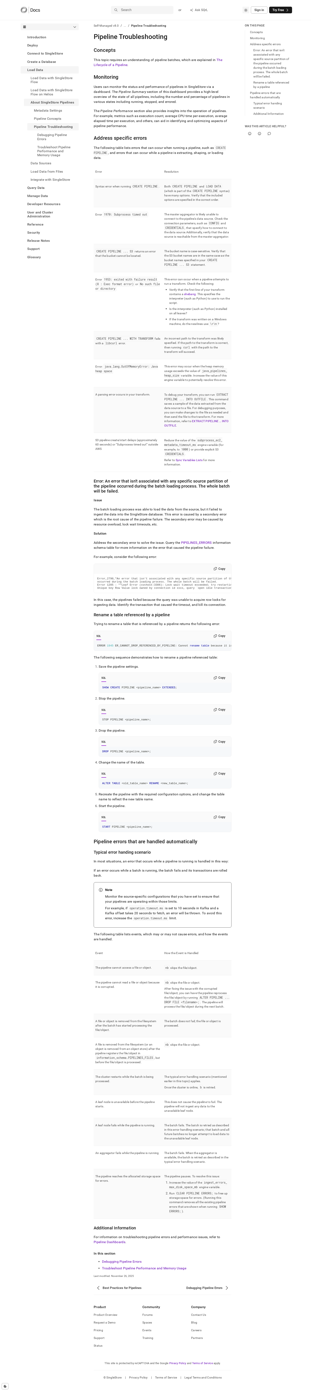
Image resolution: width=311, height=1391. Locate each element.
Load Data (35, 70)
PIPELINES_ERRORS (196, 543)
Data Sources (41, 163)
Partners (197, 1344)
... (125, 25)
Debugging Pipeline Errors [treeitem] (52, 137)
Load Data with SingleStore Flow (51, 80)
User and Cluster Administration (40, 214)
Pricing (98, 1336)
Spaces (147, 1328)
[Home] (30, 10)
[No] (259, 133)
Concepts (256, 32)
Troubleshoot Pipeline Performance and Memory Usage (144, 1274)
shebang (190, 294)
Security (33, 233)
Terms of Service (202, 1369)
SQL (98, 638)
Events (147, 1336)
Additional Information (268, 113)
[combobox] (246, 10)
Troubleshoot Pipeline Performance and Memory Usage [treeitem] (54, 151)
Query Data (36, 188)
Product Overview (105, 1321)
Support (33, 249)
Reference (35, 224)
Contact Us (198, 1321)
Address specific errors (265, 44)
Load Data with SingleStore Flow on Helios (51, 92)
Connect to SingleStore (45, 53)
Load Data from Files (47, 171)
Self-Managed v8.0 (106, 25)
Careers (196, 1336)
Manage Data (37, 196)
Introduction (36, 37)
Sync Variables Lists (189, 460)
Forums (147, 1321)
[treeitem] (50, 37)
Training (147, 1344)
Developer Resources (43, 204)
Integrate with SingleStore (50, 180)
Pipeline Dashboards (109, 1248)
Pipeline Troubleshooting (53, 127)
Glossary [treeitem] (34, 257)
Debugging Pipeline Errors (122, 1268)
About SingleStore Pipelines (52, 102)
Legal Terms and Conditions (203, 1383)
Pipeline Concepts (47, 119)
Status (98, 1352)
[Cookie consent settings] (5, 1386)
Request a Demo (105, 1328)
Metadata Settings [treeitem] (48, 110)
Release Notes (38, 241)
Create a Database (41, 62)
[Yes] (250, 133)
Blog (194, 1328)
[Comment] (269, 133)
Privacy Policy (177, 1369)
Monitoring (257, 38)
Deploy (32, 45)
